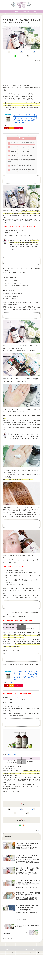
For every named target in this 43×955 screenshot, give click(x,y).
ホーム (7, 950)
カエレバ (10, 125)
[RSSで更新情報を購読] (23, 825)
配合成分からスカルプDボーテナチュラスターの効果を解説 (21, 160)
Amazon (11, 128)
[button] (28, 55)
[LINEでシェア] (15, 55)
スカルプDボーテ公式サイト (11, 754)
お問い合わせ (35, 950)
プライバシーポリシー (21, 950)
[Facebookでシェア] (21, 52)
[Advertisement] (21, 72)
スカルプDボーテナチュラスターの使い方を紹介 (22, 155)
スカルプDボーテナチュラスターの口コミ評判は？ (22, 147)
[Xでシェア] (9, 52)
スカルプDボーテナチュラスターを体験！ (20, 151)
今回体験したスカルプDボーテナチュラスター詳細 (22, 169)
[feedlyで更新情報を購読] (20, 825)
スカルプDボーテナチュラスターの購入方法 (21, 165)
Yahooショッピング (18, 128)
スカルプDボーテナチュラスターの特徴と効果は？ (22, 142)
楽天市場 (6, 128)
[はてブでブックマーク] (34, 52)
